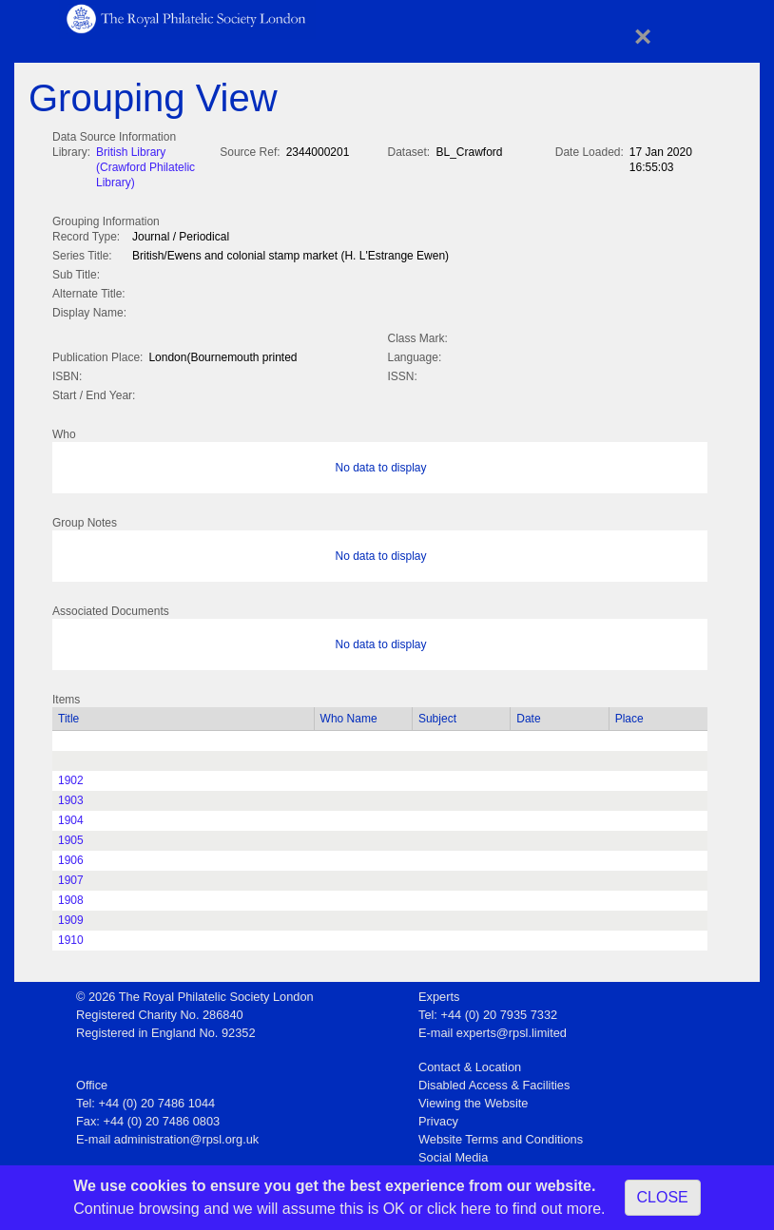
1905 (71, 836)
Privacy (438, 1117)
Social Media (453, 1153)
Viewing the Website (473, 1099)
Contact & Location (469, 1063)
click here (459, 1209)
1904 (71, 816)
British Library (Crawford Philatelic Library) (145, 167)
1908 (71, 896)
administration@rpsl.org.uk (186, 1135)
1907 (71, 876)
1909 (71, 916)
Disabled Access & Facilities (494, 1081)
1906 (71, 856)
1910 (71, 936)
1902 (71, 776)
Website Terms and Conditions (500, 1135)
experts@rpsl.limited (511, 1029)
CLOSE (662, 1197)
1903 (71, 796)
